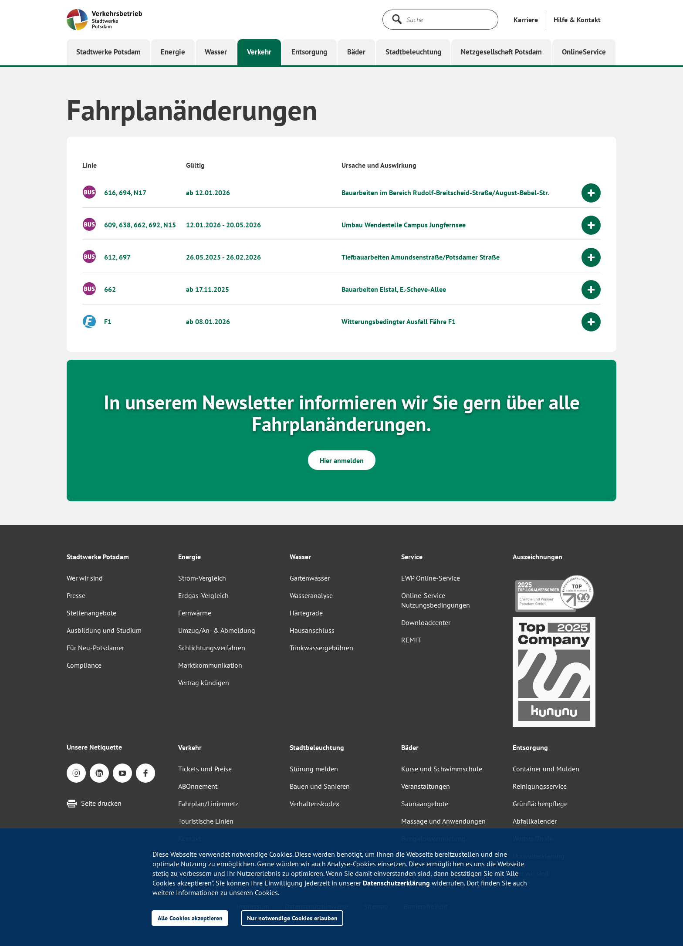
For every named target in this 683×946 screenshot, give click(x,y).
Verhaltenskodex (314, 803)
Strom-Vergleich (202, 578)
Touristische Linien (205, 821)
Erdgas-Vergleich (203, 595)
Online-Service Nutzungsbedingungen (435, 600)
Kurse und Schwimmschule (441, 768)
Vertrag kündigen (203, 682)
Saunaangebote (424, 803)
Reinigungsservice (540, 786)
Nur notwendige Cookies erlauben (292, 918)
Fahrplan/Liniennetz (208, 803)
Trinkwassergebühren (321, 647)
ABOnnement (197, 786)
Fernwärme (194, 612)
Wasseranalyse (311, 595)
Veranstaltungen (425, 786)
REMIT (411, 639)
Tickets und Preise (205, 768)
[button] (577, 19)
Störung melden (314, 768)
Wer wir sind (85, 578)
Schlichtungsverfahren (211, 647)
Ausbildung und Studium (104, 630)
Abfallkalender (535, 821)
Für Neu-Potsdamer (95, 647)
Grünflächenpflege (540, 803)
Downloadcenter (425, 622)
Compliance (84, 665)
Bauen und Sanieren (320, 786)
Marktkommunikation (210, 665)
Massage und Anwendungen (443, 821)
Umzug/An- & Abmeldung (216, 630)
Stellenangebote (91, 612)
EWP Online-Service (430, 578)
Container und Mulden (546, 768)
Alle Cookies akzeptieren (190, 918)
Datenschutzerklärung (396, 882)
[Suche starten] (396, 19)
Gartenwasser (310, 578)
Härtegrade (306, 612)
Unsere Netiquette (94, 747)
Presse (76, 595)
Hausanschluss (312, 630)
